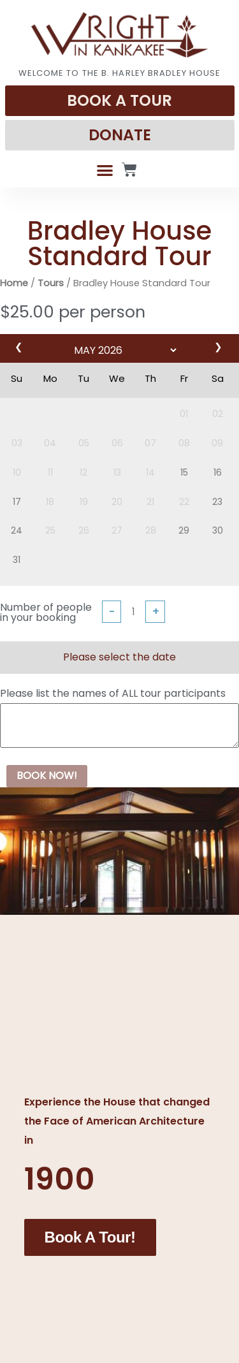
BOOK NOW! (47, 775)
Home (14, 283)
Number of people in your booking (46, 612)
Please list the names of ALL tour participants (113, 694)
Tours (51, 283)
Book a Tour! (90, 1235)
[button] (105, 170)
